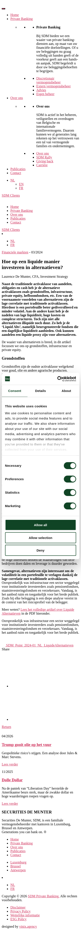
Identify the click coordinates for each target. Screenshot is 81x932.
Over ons (16, 98)
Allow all (40, 525)
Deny (40, 550)
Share (6, 649)
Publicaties (17, 169)
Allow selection (40, 537)
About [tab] (66, 391)
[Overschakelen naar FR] (12, 245)
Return (6, 727)
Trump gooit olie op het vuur (26, 744)
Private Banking (21, 19)
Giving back (44, 161)
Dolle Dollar (12, 780)
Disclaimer (17, 907)
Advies (41, 90)
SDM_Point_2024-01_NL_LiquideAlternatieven (37, 645)
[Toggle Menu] (3, 8)
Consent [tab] (14, 391)
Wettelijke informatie (25, 915)
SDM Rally (44, 157)
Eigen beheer (45, 94)
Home (14, 15)
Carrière (42, 165)
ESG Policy (18, 919)
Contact (15, 173)
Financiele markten (15, 252)
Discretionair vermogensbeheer (48, 80)
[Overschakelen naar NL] (12, 241)
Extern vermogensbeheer (53, 86)
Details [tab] (40, 391)
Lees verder (10, 764)
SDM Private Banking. (43, 896)
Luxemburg (18, 862)
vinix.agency (28, 926)
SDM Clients (11, 195)
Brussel (15, 866)
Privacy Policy (20, 911)
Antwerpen (18, 870)
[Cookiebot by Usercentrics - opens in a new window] (57, 379)
